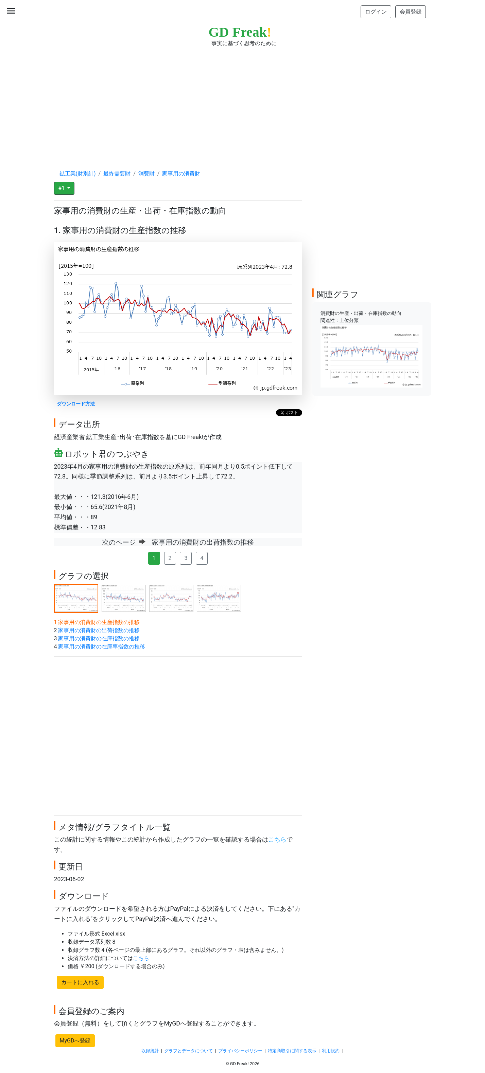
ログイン (376, 11)
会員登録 (410, 11)
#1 (62, 188)
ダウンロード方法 (76, 404)
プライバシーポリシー (240, 1050)
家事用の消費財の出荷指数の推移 (99, 630)
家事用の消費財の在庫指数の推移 (99, 638)
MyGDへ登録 (75, 1040)
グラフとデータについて (188, 1050)
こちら (277, 839)
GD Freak (240, 32)
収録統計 (150, 1050)
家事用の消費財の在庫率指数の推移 (101, 646)
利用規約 (331, 1050)
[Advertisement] (242, 101)
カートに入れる (80, 982)
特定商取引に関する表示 (292, 1050)
